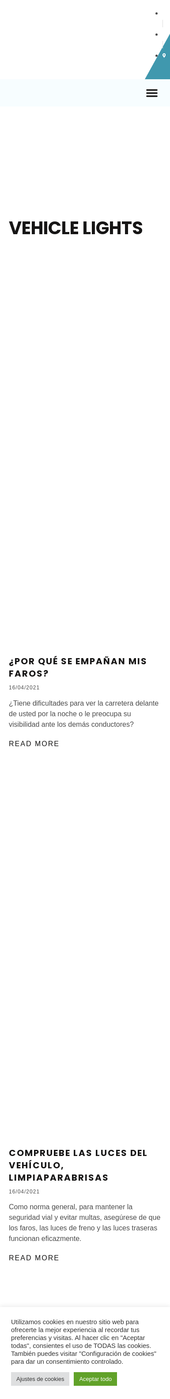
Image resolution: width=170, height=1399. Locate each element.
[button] (152, 93)
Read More (34, 743)
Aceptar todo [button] (95, 1379)
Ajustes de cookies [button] (40, 1379)
